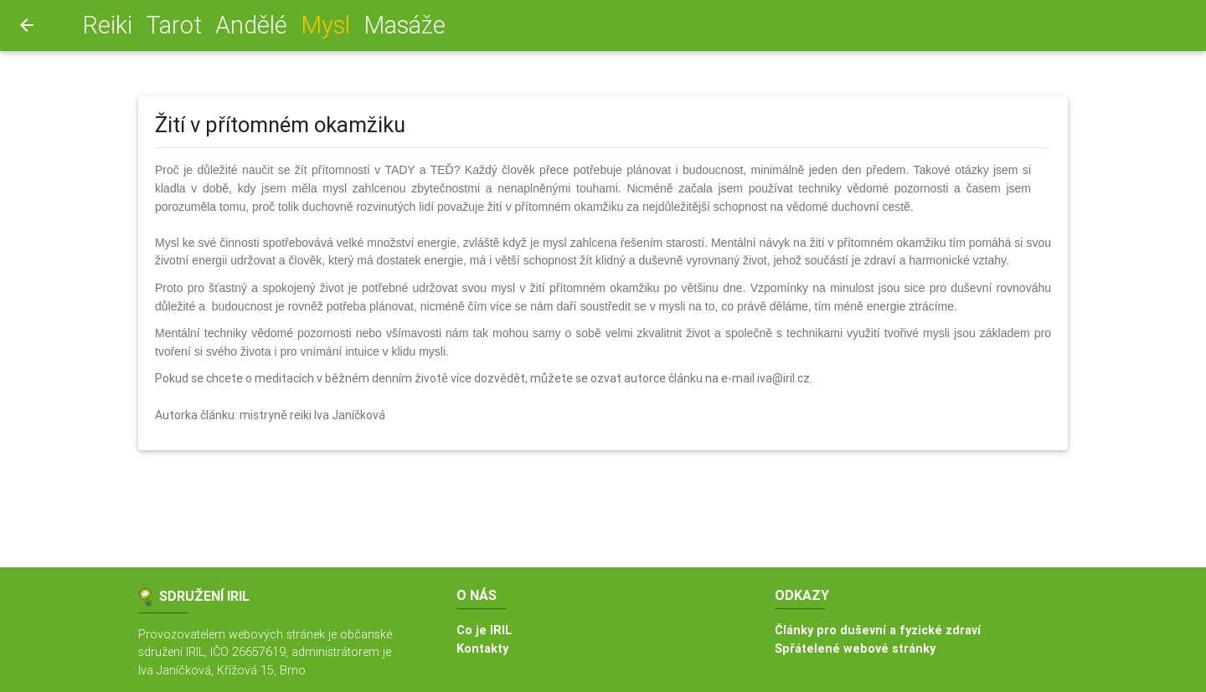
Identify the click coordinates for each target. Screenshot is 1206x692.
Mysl (329, 24)
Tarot (174, 25)
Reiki (107, 25)
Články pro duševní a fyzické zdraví (878, 630)
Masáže (404, 25)
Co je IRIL (484, 630)
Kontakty (482, 648)
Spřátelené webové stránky (855, 648)
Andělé (251, 25)
